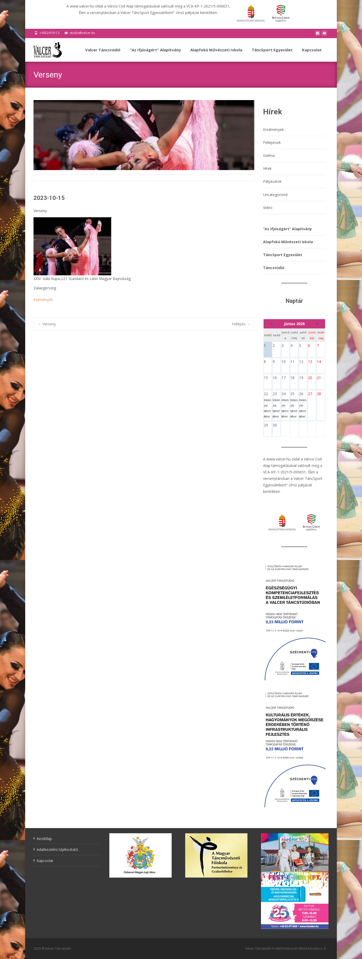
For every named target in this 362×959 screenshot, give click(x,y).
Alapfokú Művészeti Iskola (216, 54)
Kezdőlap (44, 838)
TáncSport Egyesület (272, 54)
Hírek (267, 168)
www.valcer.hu (278, 459)
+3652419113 (49, 33)
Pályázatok (272, 181)
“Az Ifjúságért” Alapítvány (155, 54)
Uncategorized (275, 194)
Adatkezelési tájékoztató (57, 849)
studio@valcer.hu (82, 33)
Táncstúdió (273, 267)
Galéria (269, 155)
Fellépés (241, 323)
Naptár (294, 301)
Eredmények (273, 129)
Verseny (47, 323)
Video (267, 207)
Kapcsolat (312, 54)
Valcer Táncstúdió (103, 54)
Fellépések (272, 142)
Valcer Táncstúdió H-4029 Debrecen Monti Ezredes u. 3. (285, 948)
